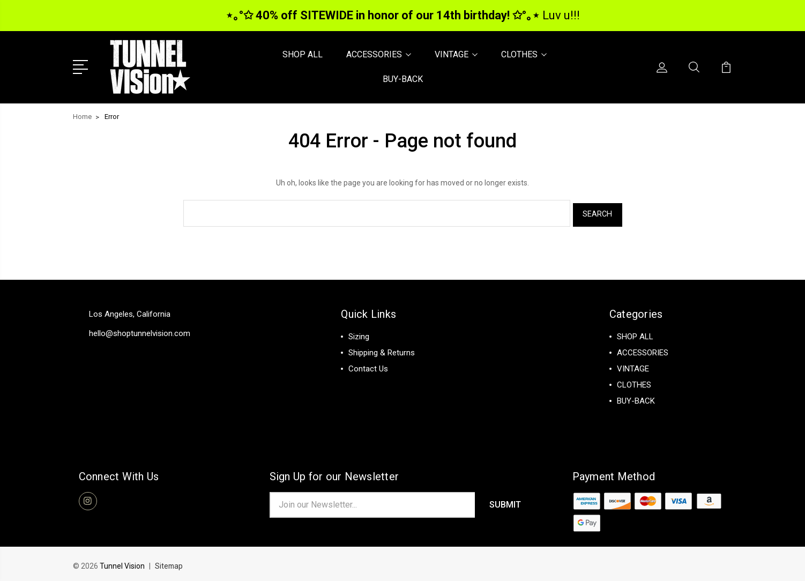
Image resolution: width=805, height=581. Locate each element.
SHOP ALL (302, 54)
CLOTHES (524, 54)
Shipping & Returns (381, 348)
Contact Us (368, 364)
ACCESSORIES (378, 54)
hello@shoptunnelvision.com (139, 329)
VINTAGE (456, 54)
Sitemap (169, 562)
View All (631, 413)
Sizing (358, 332)
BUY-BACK (403, 78)
